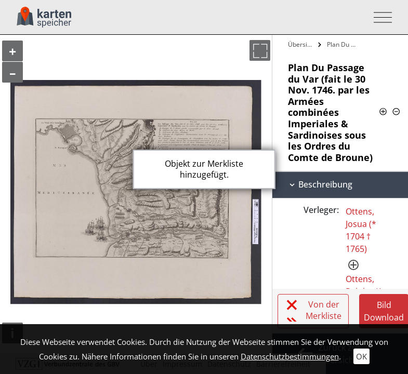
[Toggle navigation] (379, 17)
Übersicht (301, 44)
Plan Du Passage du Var (344, 44)
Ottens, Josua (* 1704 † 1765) (361, 230)
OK (361, 356)
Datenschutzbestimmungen (290, 356)
